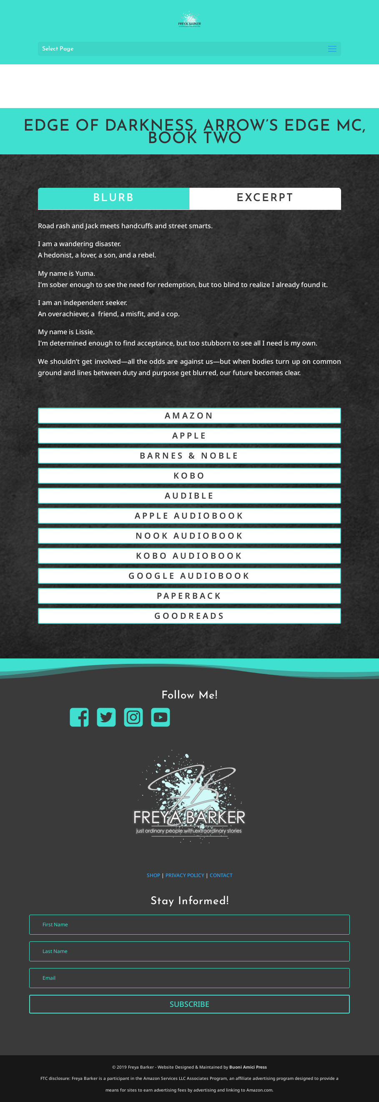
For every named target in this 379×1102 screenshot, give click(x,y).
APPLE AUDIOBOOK (189, 515)
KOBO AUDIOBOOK (189, 555)
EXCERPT (265, 198)
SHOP (153, 875)
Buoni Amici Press (248, 1067)
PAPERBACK (189, 595)
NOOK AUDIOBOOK (190, 535)
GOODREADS (189, 615)
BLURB (113, 198)
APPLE (189, 435)
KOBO (189, 475)
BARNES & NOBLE (189, 455)
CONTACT (221, 875)
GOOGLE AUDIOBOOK (189, 575)
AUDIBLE (190, 495)
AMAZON (189, 415)
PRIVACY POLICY (185, 875)
